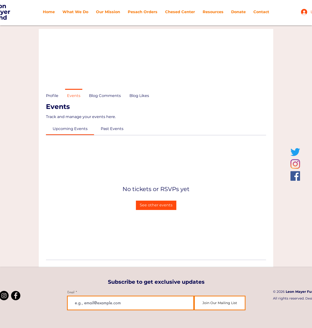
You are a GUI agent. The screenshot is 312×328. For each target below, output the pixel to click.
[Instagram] (295, 164)
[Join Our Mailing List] (219, 303)
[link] (70, 128)
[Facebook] (295, 176)
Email (70, 292)
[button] (108, 12)
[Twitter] (295, 152)
